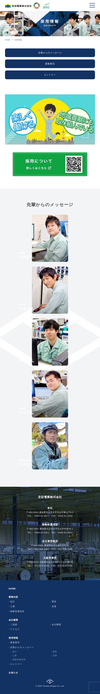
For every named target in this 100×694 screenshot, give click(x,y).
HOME (7, 40)
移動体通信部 (17, 611)
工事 (12, 606)
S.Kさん (26, 411)
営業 (54, 606)
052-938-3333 (42, 549)
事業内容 (13, 597)
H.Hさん (26, 255)
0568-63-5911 (42, 532)
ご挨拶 (13, 624)
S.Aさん (26, 462)
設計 (12, 601)
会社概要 (13, 620)
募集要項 (15, 642)
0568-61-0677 (42, 516)
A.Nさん (26, 359)
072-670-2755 (42, 566)
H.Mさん (27, 307)
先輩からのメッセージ (22, 647)
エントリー (16, 664)
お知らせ (13, 672)
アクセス (15, 629)
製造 (54, 601)
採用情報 (13, 638)
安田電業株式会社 (50, 497)
